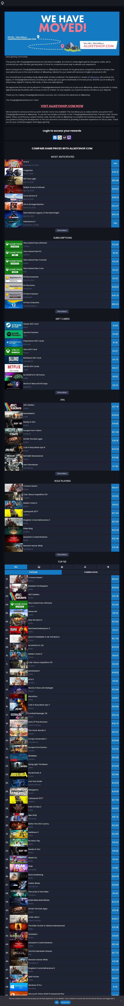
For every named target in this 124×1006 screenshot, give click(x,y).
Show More (62, 230)
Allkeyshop (94, 77)
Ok (57, 1002)
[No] (121, 1001)
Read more (65, 1002)
